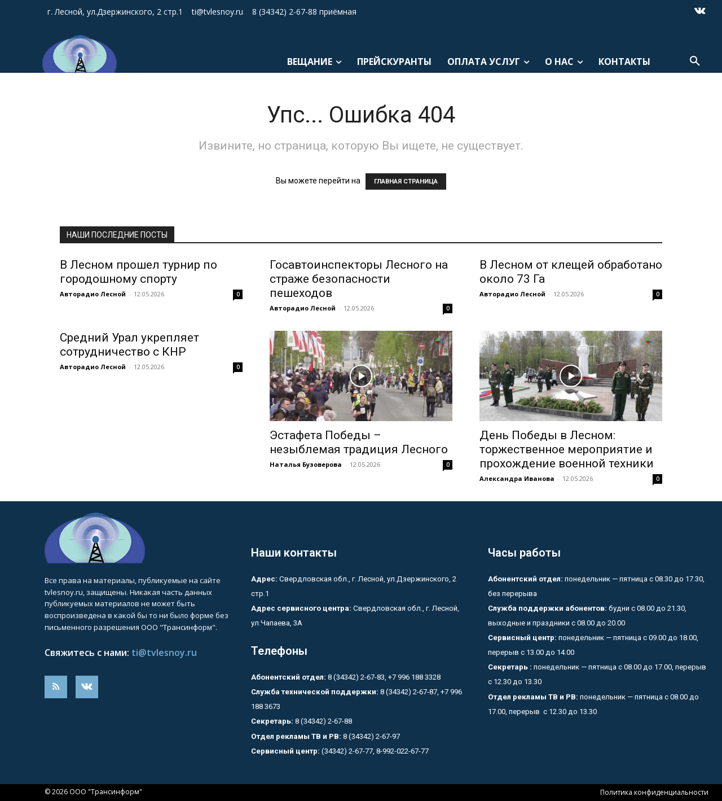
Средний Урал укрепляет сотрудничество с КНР (129, 344)
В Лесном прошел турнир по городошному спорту (138, 272)
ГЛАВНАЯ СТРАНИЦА (406, 181)
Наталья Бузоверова (306, 464)
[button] (694, 61)
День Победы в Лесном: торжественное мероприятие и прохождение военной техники (566, 449)
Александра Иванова (516, 478)
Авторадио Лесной (93, 294)
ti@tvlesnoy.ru (164, 652)
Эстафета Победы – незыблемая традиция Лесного (359, 442)
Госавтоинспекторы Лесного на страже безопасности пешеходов (359, 279)
